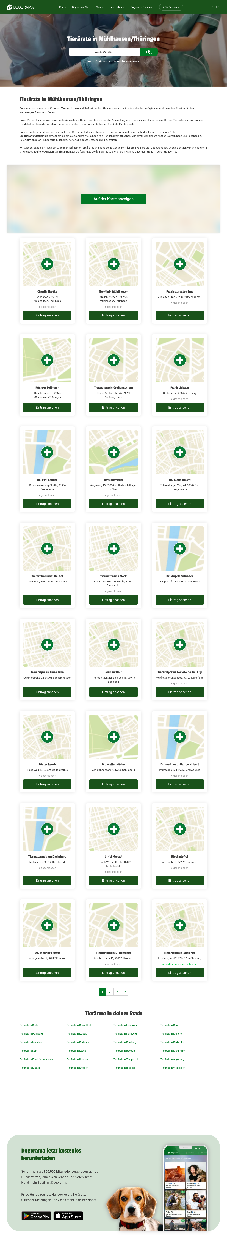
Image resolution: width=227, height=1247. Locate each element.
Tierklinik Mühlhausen (113, 291)
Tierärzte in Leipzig (77, 1033)
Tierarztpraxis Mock (113, 576)
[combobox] (104, 52)
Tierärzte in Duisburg (125, 1042)
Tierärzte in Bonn (169, 1025)
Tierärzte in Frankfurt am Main (36, 1059)
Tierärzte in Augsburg (172, 1059)
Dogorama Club (80, 7)
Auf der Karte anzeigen (113, 199)
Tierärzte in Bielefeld (124, 1067)
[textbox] (104, 52)
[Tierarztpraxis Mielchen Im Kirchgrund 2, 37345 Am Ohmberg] (179, 940)
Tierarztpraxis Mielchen (180, 953)
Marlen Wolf (113, 672)
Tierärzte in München (31, 1042)
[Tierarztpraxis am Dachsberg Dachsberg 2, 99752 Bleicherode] (47, 846)
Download (171, 7)
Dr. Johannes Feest (47, 953)
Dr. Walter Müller (113, 764)
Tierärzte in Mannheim (172, 1050)
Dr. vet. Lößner (47, 480)
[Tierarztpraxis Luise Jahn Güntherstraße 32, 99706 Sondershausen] (47, 659)
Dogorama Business (142, 7)
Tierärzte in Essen (76, 1050)
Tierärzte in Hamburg (31, 1033)
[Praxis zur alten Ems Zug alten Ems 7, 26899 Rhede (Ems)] (179, 281)
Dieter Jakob (47, 764)
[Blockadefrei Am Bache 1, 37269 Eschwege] (179, 846)
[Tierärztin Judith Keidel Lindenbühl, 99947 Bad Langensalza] (47, 565)
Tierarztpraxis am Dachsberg (47, 857)
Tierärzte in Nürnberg (125, 1033)
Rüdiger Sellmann (47, 388)
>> (124, 991)
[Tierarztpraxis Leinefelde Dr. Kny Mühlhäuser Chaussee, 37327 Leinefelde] (179, 659)
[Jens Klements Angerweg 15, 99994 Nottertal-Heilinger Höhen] (113, 469)
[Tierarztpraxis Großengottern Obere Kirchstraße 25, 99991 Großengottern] (113, 375)
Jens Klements (113, 480)
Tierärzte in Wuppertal (126, 1059)
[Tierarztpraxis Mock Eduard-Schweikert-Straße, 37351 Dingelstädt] (113, 565)
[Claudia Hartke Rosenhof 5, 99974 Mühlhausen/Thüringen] (47, 281)
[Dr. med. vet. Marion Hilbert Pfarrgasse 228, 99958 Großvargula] (179, 751)
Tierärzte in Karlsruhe (172, 1042)
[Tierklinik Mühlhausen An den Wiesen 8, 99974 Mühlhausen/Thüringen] (113, 281)
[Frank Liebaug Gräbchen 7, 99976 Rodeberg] (179, 375)
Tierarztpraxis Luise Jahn (47, 672)
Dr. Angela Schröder (179, 576)
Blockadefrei (179, 857)
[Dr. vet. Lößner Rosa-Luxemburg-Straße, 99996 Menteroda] (47, 469)
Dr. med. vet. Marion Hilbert (179, 764)
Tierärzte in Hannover (125, 1025)
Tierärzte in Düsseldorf (79, 1025)
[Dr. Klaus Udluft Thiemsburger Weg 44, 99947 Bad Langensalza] (179, 469)
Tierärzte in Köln (28, 1050)
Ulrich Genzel (113, 857)
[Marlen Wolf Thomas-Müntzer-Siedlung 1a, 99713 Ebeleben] (113, 659)
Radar (62, 7)
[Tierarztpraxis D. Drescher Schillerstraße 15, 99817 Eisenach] (113, 940)
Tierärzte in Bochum (124, 1050)
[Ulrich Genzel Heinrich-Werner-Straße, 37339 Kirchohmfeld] (113, 846)
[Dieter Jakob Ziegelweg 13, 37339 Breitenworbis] (47, 751)
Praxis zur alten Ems (179, 291)
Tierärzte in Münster (171, 1033)
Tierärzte (103, 61)
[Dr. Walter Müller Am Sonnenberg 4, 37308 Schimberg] (113, 751)
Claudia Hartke (47, 291)
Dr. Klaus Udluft (179, 480)
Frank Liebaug (179, 388)
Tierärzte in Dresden (77, 1067)
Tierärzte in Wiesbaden (172, 1067)
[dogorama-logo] (20, 7)
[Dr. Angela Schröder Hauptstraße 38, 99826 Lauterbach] (179, 565)
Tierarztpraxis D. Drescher (113, 953)
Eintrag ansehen (47, 315)
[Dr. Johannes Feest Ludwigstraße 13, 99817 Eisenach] (47, 940)
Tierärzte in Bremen (77, 1059)
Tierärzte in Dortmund (78, 1042)
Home (91, 61)
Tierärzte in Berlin (29, 1025)
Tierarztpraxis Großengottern (113, 388)
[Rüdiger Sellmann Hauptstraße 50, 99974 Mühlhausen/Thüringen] (47, 375)
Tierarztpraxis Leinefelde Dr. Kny (180, 672)
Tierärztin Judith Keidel (47, 576)
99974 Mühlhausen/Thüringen (125, 61)
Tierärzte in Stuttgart (31, 1067)
